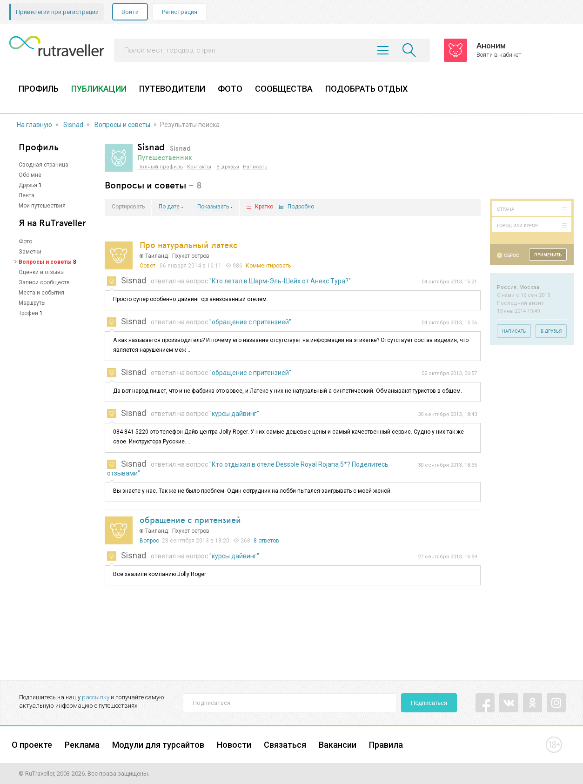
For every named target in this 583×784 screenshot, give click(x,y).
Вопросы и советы (122, 124)
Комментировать (268, 265)
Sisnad (73, 124)
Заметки (30, 251)
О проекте (32, 745)
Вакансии (337, 745)
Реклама (82, 745)
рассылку (95, 697)
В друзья (227, 166)
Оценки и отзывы (42, 272)
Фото (25, 241)
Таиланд (156, 256)
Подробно (301, 207)
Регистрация (179, 11)
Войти (130, 11)
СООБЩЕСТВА (284, 89)
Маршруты (32, 303)
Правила (386, 745)
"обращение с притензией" (250, 322)
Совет (147, 265)
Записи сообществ (44, 282)
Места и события (41, 292)
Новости (234, 745)
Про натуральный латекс (189, 244)
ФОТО (230, 89)
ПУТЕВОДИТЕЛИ (172, 89)
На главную (34, 124)
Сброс (511, 255)
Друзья (28, 185)
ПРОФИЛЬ (39, 89)
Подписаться (429, 702)
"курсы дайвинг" (234, 413)
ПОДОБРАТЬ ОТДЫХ (366, 89)
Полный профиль (160, 166)
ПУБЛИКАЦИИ (99, 89)
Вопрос (149, 540)
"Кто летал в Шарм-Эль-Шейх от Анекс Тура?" (280, 281)
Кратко (264, 207)
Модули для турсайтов (158, 745)
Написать (255, 166)
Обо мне (30, 175)
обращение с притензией (190, 519)
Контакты (199, 166)
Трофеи (28, 313)
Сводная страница (43, 164)
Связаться (285, 745)
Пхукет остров (190, 256)
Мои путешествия (42, 205)
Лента (26, 195)
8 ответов (266, 540)
